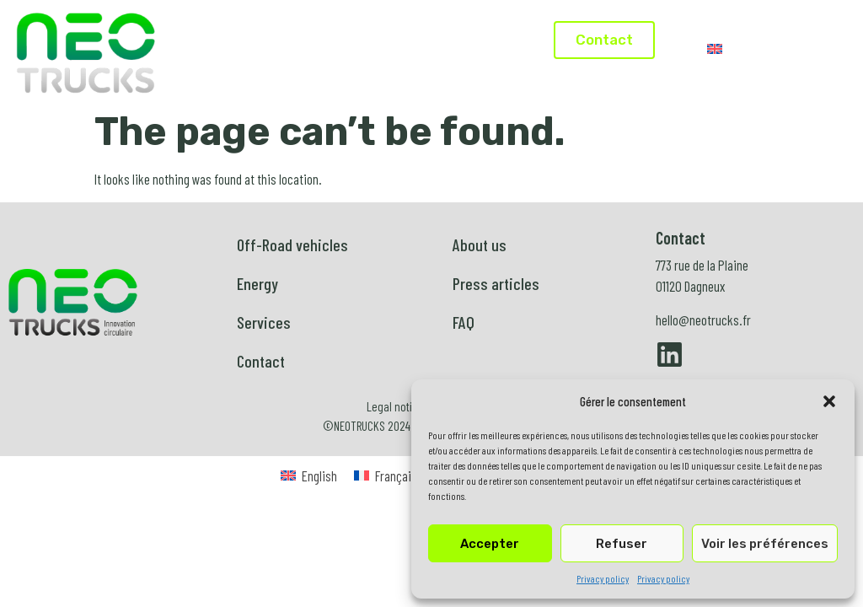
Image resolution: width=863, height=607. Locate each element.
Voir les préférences (764, 543)
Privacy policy (602, 578)
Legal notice (395, 406)
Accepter (489, 543)
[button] (829, 401)
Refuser (621, 543)
